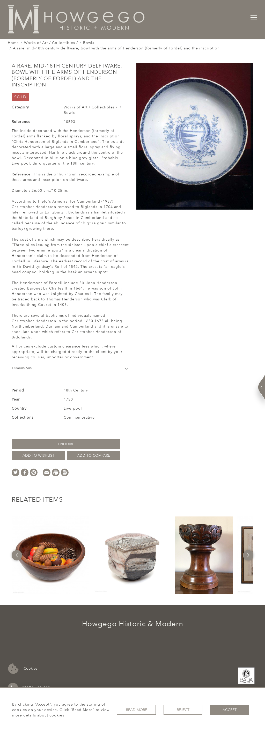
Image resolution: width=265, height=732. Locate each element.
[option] (50, 555)
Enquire (66, 444)
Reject (183, 709)
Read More (136, 709)
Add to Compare (93, 455)
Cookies (22, 668)
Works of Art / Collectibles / (51, 42)
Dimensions (70, 368)
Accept (230, 709)
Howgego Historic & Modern (132, 624)
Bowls (88, 42)
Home (13, 42)
